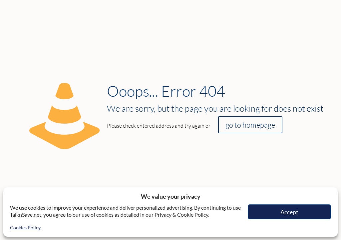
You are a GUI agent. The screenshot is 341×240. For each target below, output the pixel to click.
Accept (289, 212)
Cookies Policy (25, 227)
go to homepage (250, 124)
